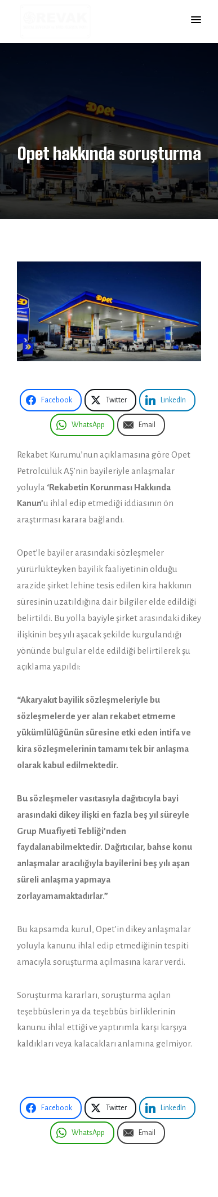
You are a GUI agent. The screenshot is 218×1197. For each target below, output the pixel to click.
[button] (196, 20)
